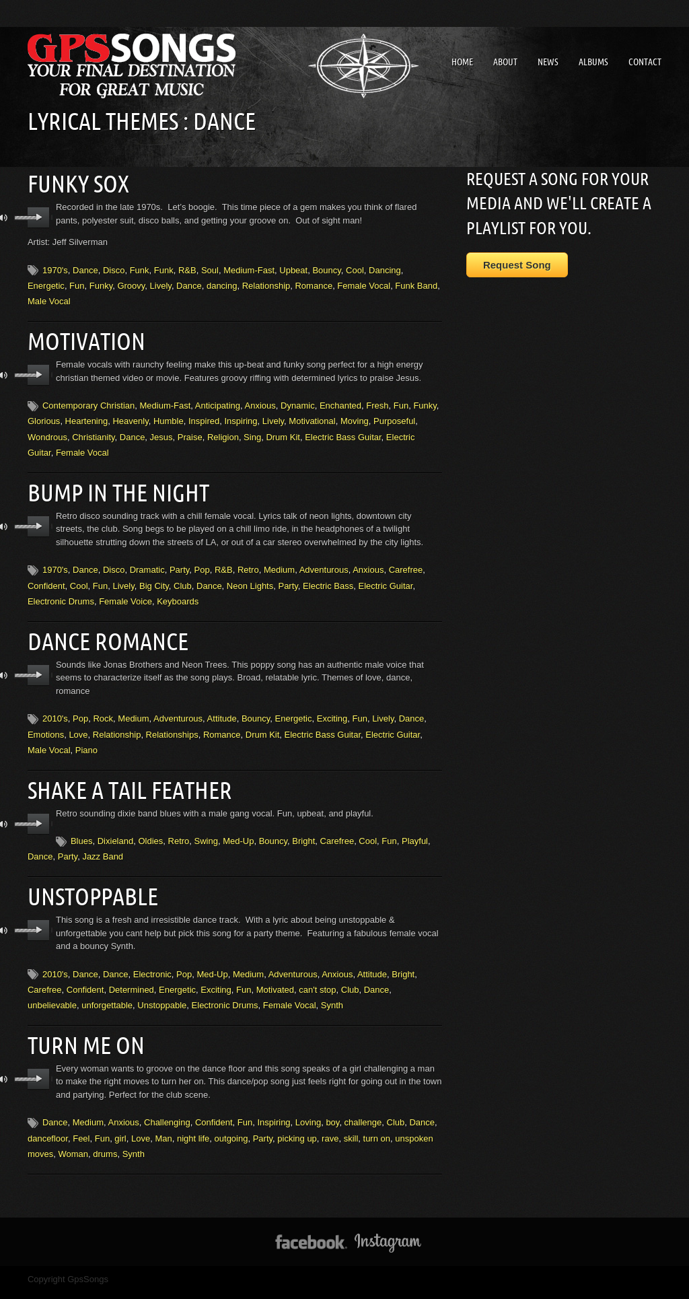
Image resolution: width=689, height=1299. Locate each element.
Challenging (167, 1101)
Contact (644, 62)
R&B (187, 267)
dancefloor (48, 1117)
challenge (363, 1101)
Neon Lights (250, 576)
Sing (252, 431)
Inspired (203, 415)
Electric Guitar (385, 576)
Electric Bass (328, 576)
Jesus (161, 431)
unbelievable (52, 987)
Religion (223, 431)
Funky (100, 282)
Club (183, 576)
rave (330, 1117)
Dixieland (115, 825)
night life (193, 1117)
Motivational (312, 415)
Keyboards (177, 592)
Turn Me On (81, 1025)
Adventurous (324, 561)
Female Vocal (363, 282)
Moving (354, 415)
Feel (81, 1117)
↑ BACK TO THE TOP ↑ (344, 1282)
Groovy (131, 282)
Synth (332, 987)
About (505, 62)
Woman (73, 1133)
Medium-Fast (249, 267)
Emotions (46, 722)
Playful (415, 825)
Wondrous (47, 431)
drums (105, 1133)
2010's (55, 706)
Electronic (152, 955)
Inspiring (240, 415)
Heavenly (130, 415)
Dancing (385, 267)
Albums (593, 62)
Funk (139, 267)
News (548, 62)
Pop (202, 561)
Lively (161, 282)
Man (163, 1117)
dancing (222, 282)
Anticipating (217, 399)
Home (462, 62)
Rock (103, 706)
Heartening (86, 415)
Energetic (46, 282)
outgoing (231, 1117)
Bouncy (326, 267)
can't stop (317, 972)
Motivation (82, 336)
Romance (313, 282)
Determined (131, 972)
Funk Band (416, 282)
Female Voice (125, 592)
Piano (86, 738)
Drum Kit (283, 431)
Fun (76, 282)
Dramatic (147, 561)
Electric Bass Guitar (343, 431)
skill (351, 1117)
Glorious (44, 415)
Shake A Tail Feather (122, 775)
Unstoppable (88, 879)
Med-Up (238, 825)
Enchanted (340, 399)
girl (120, 1117)
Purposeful (394, 415)
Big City (154, 576)
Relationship (266, 282)
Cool (355, 267)
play (39, 215)
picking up (297, 1117)
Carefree (406, 561)
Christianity (93, 431)
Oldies (150, 825)
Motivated (275, 972)
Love (78, 722)
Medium (279, 561)
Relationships (172, 722)
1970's (55, 267)
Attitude (222, 706)
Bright (303, 825)
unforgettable (107, 987)
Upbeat (293, 267)
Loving (308, 1101)
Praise (190, 431)
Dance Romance (101, 630)
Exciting (332, 706)
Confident (46, 576)
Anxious (260, 399)
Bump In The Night (111, 484)
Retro (248, 561)
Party (179, 561)
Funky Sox (74, 182)
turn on (376, 1117)
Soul (210, 267)
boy (332, 1101)
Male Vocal (49, 298)
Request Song (517, 265)
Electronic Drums (61, 592)
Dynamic (298, 399)
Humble (168, 415)
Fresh (377, 399)
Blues (82, 825)
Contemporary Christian (88, 399)
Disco (114, 267)
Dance (85, 267)
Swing (206, 825)
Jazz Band (102, 842)
